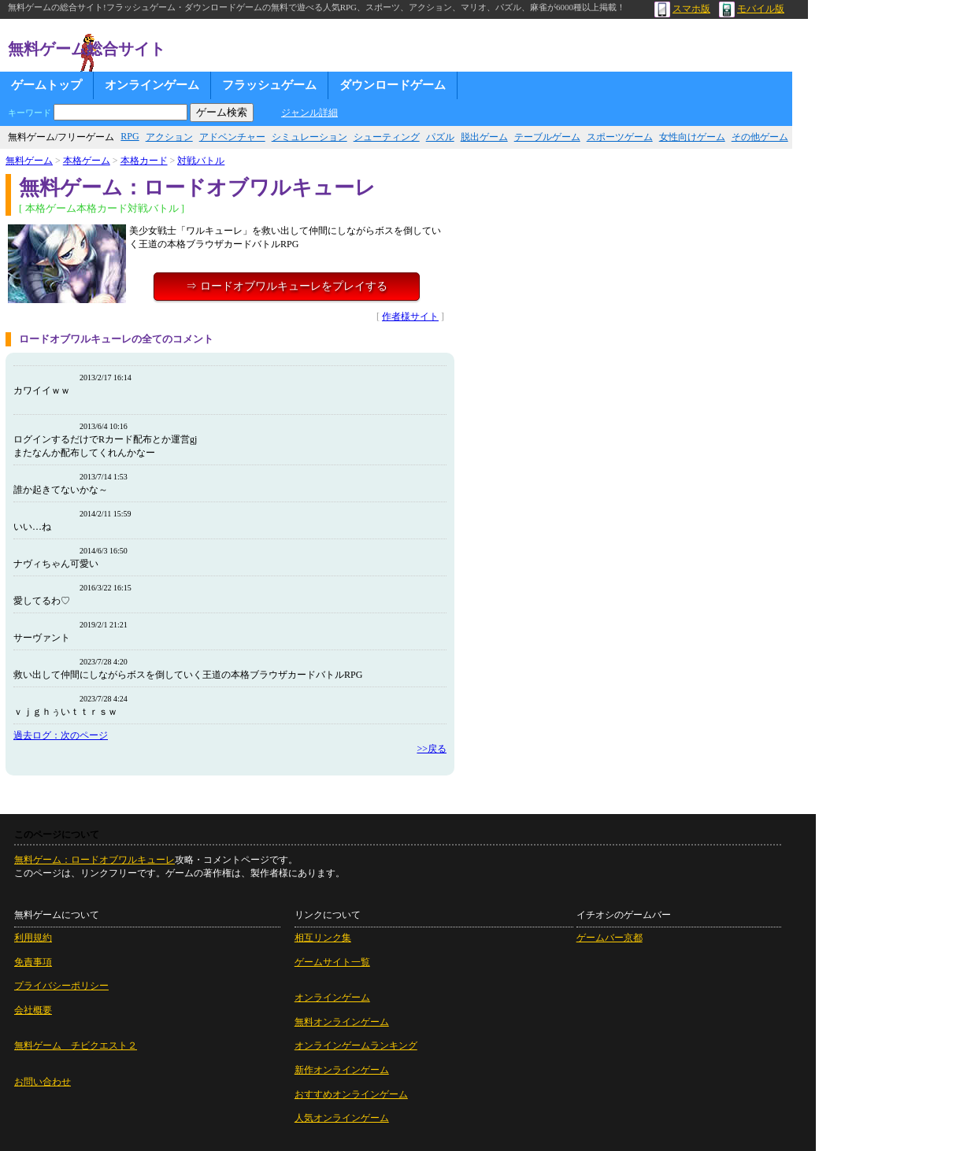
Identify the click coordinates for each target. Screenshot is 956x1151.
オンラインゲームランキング (356, 1045)
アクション (169, 136)
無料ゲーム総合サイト (86, 48)
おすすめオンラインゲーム (351, 1094)
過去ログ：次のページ (60, 735)
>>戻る (432, 748)
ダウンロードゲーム (392, 85)
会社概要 (33, 1010)
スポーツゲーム (620, 136)
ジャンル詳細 (309, 112)
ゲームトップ (46, 85)
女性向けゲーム (692, 136)
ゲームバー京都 (609, 937)
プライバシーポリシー (61, 985)
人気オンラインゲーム (342, 1117)
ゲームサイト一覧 (332, 962)
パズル (440, 136)
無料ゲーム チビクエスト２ (75, 1045)
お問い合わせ (42, 1081)
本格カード (144, 160)
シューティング (387, 136)
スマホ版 (682, 8)
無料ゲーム (29, 160)
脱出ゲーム (484, 136)
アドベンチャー (232, 136)
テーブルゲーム (547, 136)
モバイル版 (751, 8)
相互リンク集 (323, 937)
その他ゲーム (760, 136)
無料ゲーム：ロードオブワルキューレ (94, 859)
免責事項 (33, 962)
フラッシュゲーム (269, 85)
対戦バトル (200, 160)
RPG (129, 136)
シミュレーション (309, 136)
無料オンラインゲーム (342, 1021)
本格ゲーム (86, 160)
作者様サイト (410, 316)
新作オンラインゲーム (342, 1069)
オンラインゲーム (152, 85)
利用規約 (33, 937)
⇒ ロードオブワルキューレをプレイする (286, 286)
